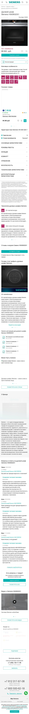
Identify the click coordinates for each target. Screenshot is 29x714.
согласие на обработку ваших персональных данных (14, 706)
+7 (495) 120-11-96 (14, 627)
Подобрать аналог (14, 55)
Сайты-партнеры (21, 673)
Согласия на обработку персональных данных (17, 708)
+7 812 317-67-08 (14, 646)
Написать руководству (14, 691)
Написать (14, 633)
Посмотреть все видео (14, 583)
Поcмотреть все (14, 547)
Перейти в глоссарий (15, 308)
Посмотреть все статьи (14, 370)
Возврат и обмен (6, 673)
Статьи (3, 677)
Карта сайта (14, 699)
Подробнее (14, 615)
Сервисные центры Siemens (8, 670)
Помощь (19, 670)
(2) (25, 112)
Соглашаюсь (14, 711)
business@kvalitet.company (14, 687)
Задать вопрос (14, 543)
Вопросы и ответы (22, 668)
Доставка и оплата (6, 666)
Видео (19, 671)
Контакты (19, 675)
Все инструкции (15, 62)
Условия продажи (14, 697)
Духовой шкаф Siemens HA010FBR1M (11, 434)
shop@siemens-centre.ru (14, 683)
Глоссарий (20, 666)
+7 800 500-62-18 (14, 653)
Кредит (3, 671)
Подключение (5, 668)
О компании (4, 675)
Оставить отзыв (14, 251)
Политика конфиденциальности (14, 694)
